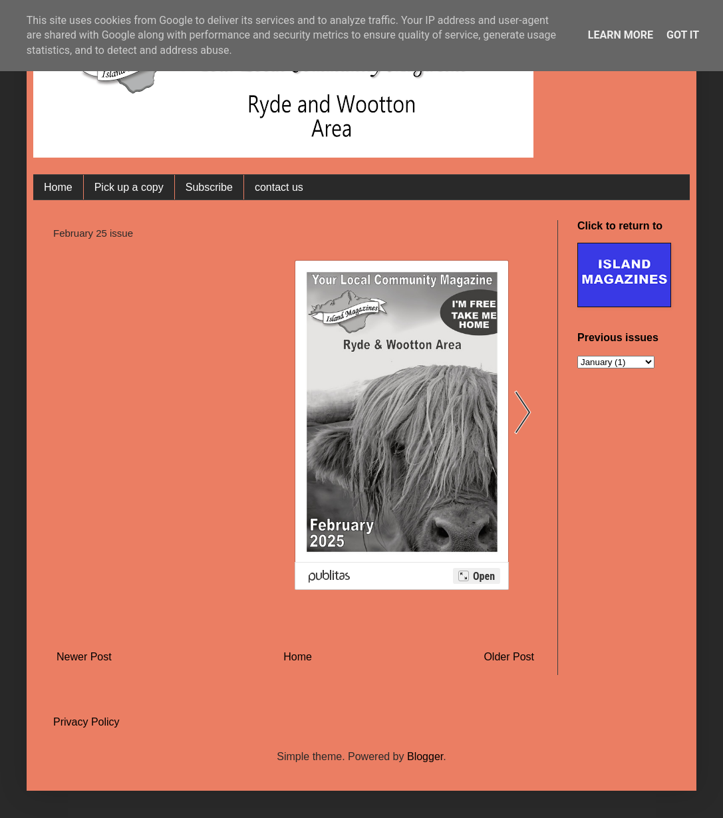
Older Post (509, 656)
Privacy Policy (86, 722)
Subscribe (209, 187)
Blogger (425, 756)
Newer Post (84, 656)
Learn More (620, 35)
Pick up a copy (129, 187)
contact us (279, 187)
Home (58, 187)
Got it (682, 35)
